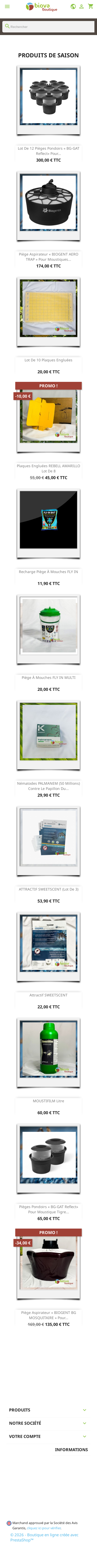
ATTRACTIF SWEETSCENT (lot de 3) (48, 889)
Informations (71, 1449)
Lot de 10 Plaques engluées (48, 359)
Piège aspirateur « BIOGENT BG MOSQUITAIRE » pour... (48, 1315)
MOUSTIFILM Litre (48, 1100)
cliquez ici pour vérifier (44, 1528)
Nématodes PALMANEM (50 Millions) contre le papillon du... (48, 786)
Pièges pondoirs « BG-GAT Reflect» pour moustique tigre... (48, 1209)
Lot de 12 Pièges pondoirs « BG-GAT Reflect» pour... (48, 151)
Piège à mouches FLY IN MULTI (49, 677)
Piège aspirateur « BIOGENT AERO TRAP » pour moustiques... (48, 257)
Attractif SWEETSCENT (48, 995)
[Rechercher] (48, 26)
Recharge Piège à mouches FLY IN (48, 571)
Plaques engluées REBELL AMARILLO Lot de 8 (48, 468)
